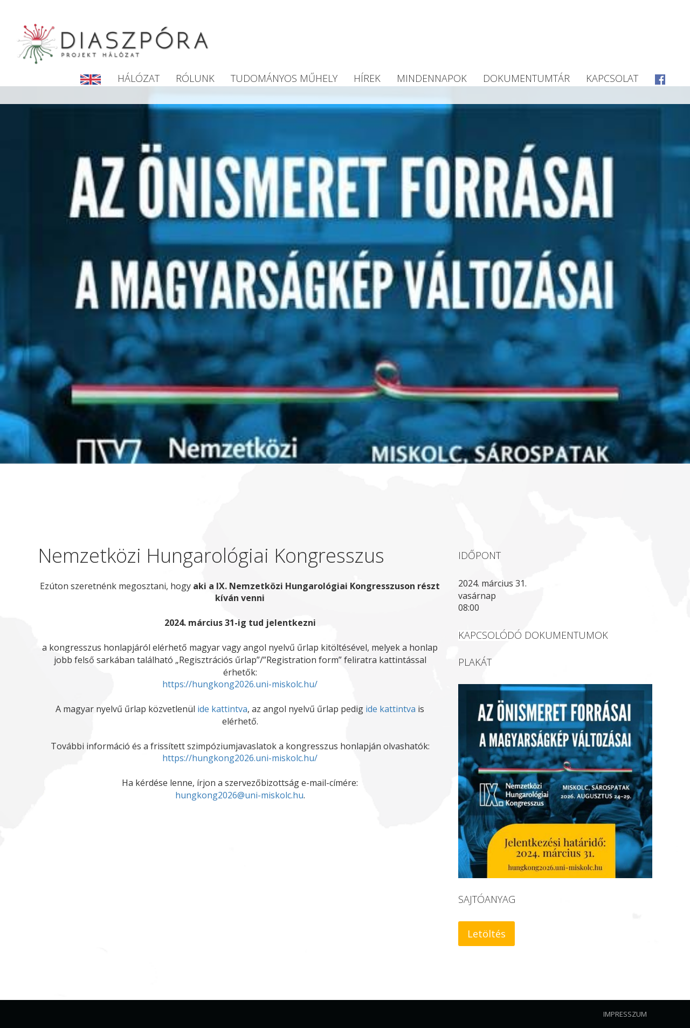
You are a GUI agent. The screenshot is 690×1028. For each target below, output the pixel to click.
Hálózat (139, 78)
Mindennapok (432, 78)
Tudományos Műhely (284, 78)
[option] (345, 275)
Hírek (367, 78)
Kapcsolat (612, 78)
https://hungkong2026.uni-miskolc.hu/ (240, 684)
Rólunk (195, 78)
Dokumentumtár (526, 78)
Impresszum (625, 1014)
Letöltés (486, 933)
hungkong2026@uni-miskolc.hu (239, 795)
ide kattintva (222, 709)
